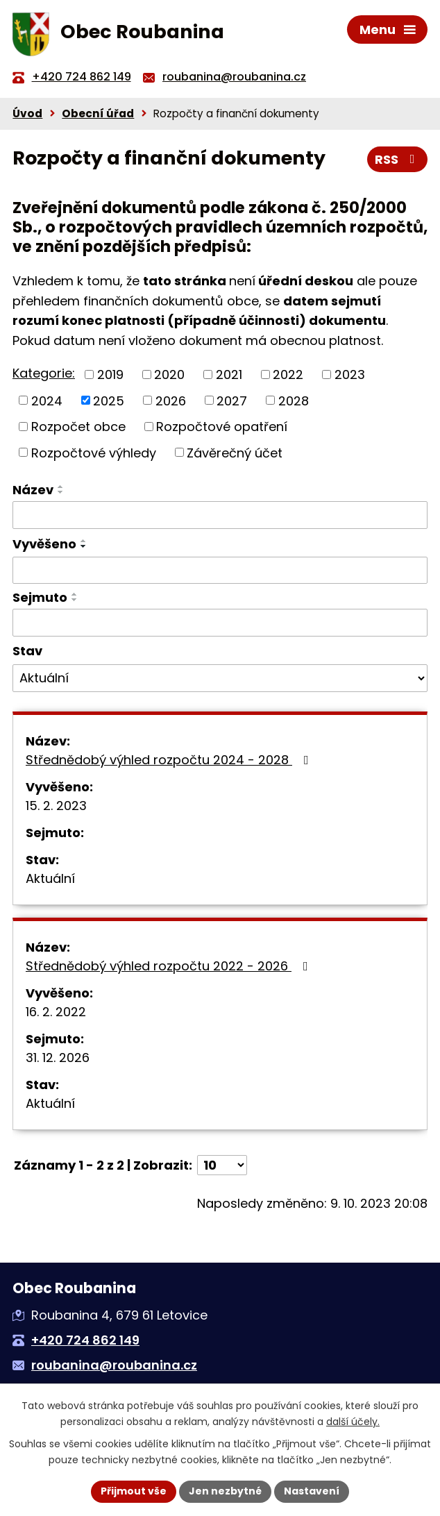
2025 (108, 400)
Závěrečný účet (234, 452)
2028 (293, 400)
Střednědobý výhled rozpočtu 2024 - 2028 (170, 759)
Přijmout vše (134, 1491)
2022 (288, 374)
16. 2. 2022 (56, 1011)
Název (32, 489)
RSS (398, 159)
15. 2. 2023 (56, 805)
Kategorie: (43, 373)
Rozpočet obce (78, 426)
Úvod (27, 113)
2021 (229, 374)
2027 (232, 400)
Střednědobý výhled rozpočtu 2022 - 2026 (170, 966)
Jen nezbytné (225, 1491)
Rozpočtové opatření (221, 426)
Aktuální (50, 878)
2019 (110, 374)
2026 (170, 400)
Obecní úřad (98, 113)
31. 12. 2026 (58, 1057)
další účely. (353, 1422)
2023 (350, 374)
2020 (169, 374)
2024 (46, 400)
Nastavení (311, 1491)
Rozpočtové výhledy (93, 452)
